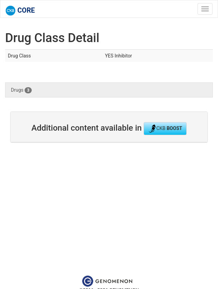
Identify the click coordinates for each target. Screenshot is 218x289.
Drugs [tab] (21, 90)
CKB (165, 128)
